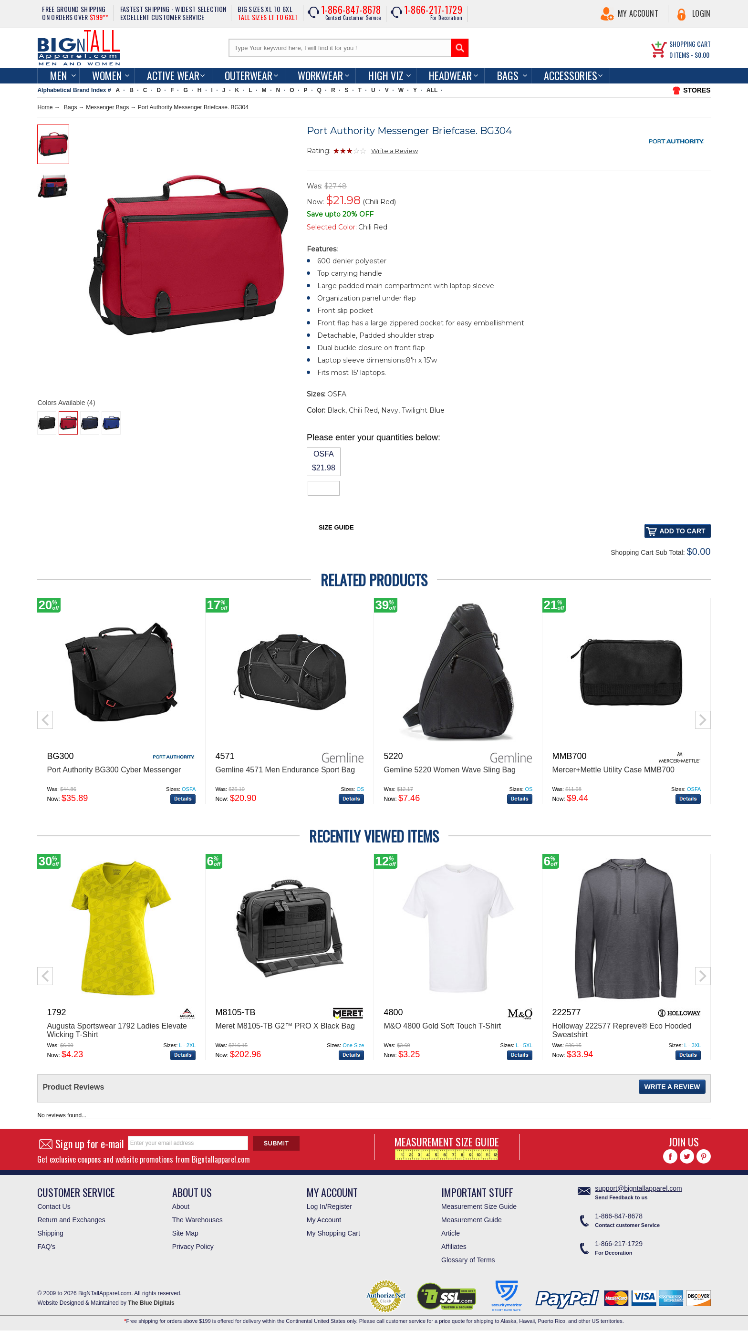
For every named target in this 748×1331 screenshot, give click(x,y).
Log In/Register (329, 1206)
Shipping (50, 1233)
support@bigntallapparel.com (638, 1188)
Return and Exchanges (71, 1220)
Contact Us (53, 1206)
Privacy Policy (193, 1246)
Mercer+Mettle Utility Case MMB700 (613, 770)
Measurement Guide (471, 1220)
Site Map (185, 1233)
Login (701, 13)
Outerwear (248, 75)
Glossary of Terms (468, 1260)
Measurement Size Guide (479, 1206)
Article (450, 1233)
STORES (696, 90)
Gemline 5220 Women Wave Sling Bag (450, 770)
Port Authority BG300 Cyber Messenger (114, 770)
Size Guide (336, 527)
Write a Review (394, 151)
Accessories (570, 75)
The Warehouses (197, 1220)
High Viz (386, 75)
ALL (431, 90)
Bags (508, 75)
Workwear (320, 75)
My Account (638, 13)
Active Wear (173, 75)
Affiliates (454, 1246)
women (107, 75)
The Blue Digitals (151, 1303)
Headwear (450, 75)
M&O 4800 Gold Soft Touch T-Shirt (442, 1026)
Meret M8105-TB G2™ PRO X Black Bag (285, 1026)
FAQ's (46, 1246)
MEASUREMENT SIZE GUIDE (447, 1147)
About (181, 1206)
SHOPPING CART (690, 44)
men (58, 75)
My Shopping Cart (333, 1233)
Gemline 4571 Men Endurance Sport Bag (285, 770)
